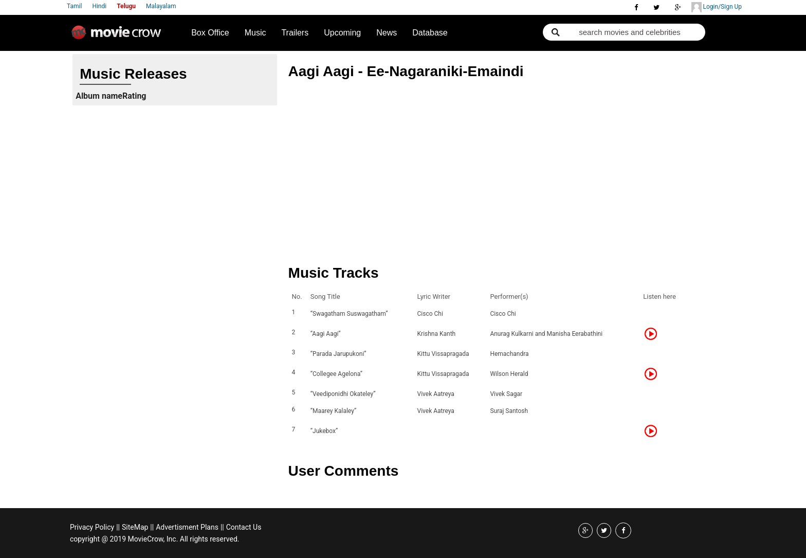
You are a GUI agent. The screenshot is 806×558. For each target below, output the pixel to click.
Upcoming (342, 32)
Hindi (99, 6)
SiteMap (135, 527)
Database (430, 32)
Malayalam (161, 6)
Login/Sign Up (716, 7)
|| (118, 527)
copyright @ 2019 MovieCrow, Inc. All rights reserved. (155, 539)
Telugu (126, 6)
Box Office (210, 32)
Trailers (294, 32)
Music (255, 32)
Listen (654, 333)
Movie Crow (118, 36)
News (386, 32)
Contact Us (244, 527)
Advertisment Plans (187, 527)
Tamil (74, 6)
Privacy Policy (92, 527)
